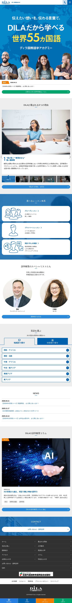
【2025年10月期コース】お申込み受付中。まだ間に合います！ (23, 418)
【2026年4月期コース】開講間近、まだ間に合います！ (18, 86)
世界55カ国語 (13, 501)
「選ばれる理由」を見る (36, 187)
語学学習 (22, 501)
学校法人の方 (42, 559)
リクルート (22, 581)
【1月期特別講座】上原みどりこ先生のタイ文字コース (20, 411)
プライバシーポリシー (41, 581)
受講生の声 (41, 550)
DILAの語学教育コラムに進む (36, 509)
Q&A (3, 568)
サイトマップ (54, 581)
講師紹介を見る (36, 316)
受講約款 (30, 581)
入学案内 (41, 546)
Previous (2, 158)
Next (69, 158)
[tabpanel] (36, 42)
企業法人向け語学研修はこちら (36, 92)
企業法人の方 (6, 559)
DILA (6, 501)
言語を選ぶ (5, 546)
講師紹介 (5, 550)
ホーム (4, 541)
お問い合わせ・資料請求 (36, 529)
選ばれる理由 (42, 541)
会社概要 (14, 581)
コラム (40, 555)
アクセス (5, 555)
